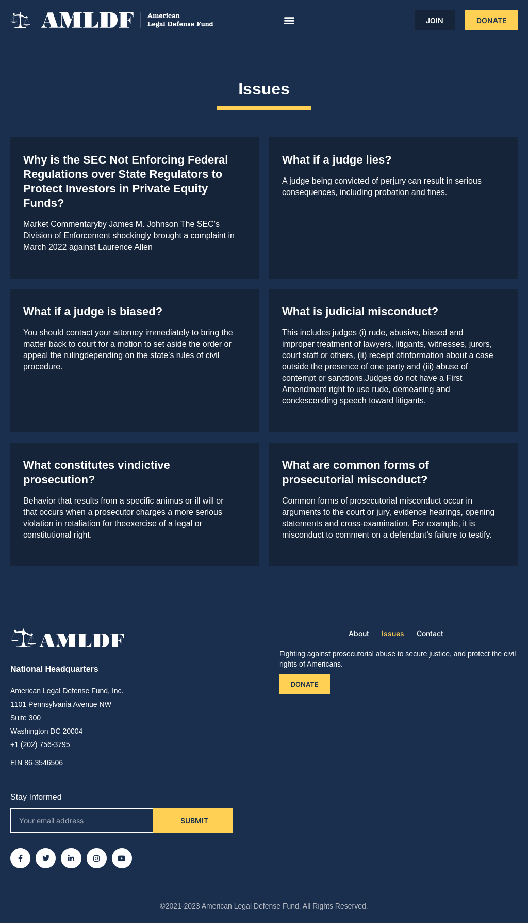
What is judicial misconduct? (360, 311)
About (359, 633)
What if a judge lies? (337, 159)
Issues (393, 633)
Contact (430, 633)
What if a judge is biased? (92, 311)
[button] (289, 20)
